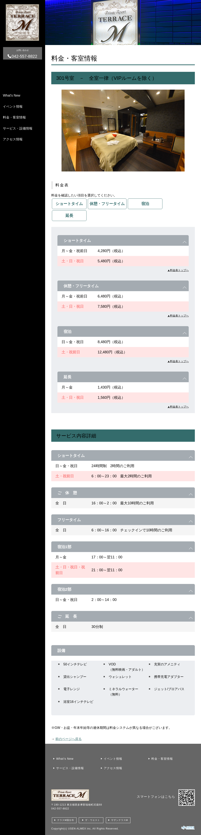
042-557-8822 (60, 808)
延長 (69, 215)
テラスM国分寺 (65, 820)
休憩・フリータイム (107, 204)
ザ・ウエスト (92, 820)
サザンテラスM (119, 820)
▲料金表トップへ (178, 270)
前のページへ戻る (68, 739)
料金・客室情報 (14, 117)
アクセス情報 (13, 139)
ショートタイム (69, 204)
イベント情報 (13, 106)
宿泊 (145, 204)
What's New (11, 95)
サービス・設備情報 (17, 128)
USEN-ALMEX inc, (80, 828)
